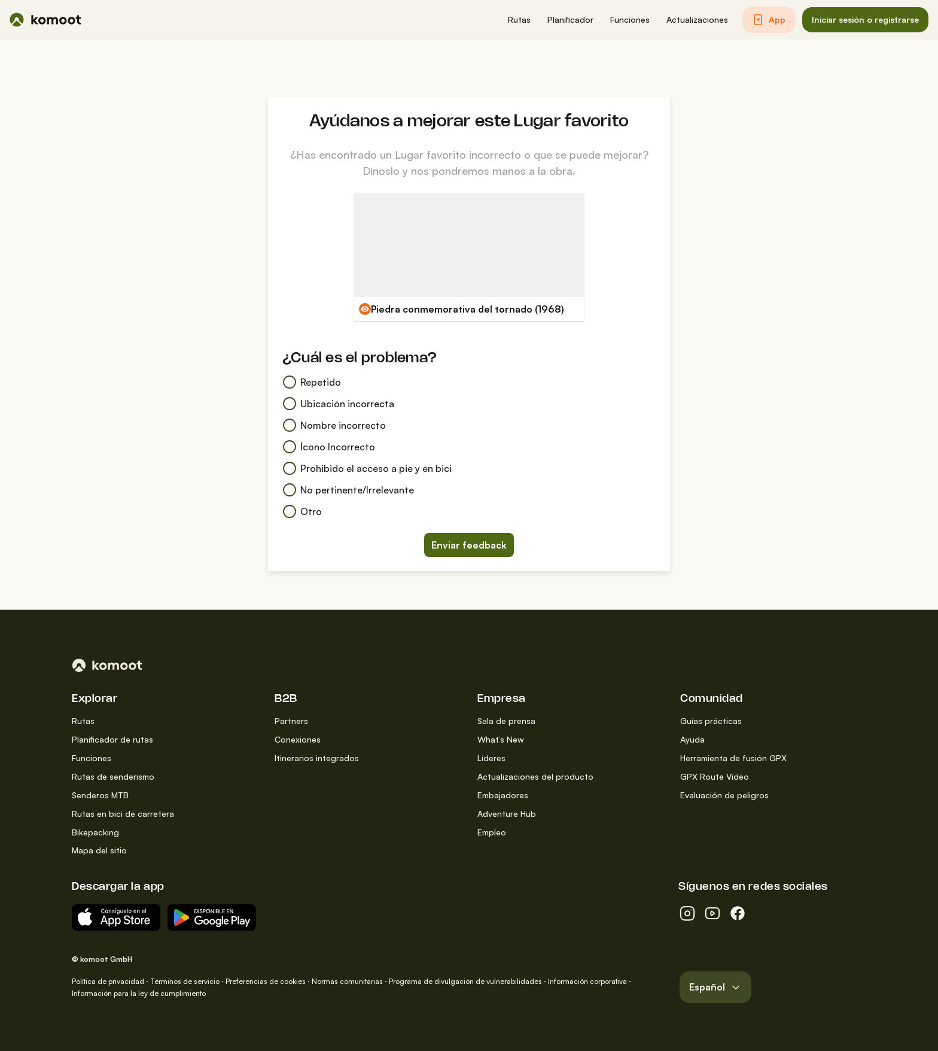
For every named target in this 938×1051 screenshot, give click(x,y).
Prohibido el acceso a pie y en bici (367, 468)
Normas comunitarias (347, 981)
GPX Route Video (714, 776)
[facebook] (738, 913)
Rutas (83, 721)
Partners (291, 721)
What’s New (500, 739)
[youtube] (712, 913)
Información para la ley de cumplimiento (139, 993)
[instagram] (687, 913)
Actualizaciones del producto (535, 776)
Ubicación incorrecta (338, 403)
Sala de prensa (506, 721)
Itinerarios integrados (317, 758)
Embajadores (502, 795)
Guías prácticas (711, 721)
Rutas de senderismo (113, 776)
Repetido (311, 382)
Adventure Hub (506, 813)
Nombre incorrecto (334, 425)
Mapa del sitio (99, 850)
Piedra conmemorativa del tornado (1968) (467, 309)
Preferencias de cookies (266, 981)
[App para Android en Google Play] (212, 917)
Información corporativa (587, 981)
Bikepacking (95, 832)
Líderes (491, 758)
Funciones (91, 758)
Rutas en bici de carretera (123, 813)
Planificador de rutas (112, 739)
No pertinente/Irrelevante (348, 490)
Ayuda (692, 739)
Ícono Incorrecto (328, 447)
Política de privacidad (108, 981)
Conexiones (298, 739)
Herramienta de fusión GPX (733, 758)
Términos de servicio (185, 981)
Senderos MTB (100, 795)
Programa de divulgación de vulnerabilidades (465, 981)
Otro (302, 511)
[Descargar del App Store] (116, 917)
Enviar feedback (469, 545)
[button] (519, 20)
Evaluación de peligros (724, 795)
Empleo (491, 832)
